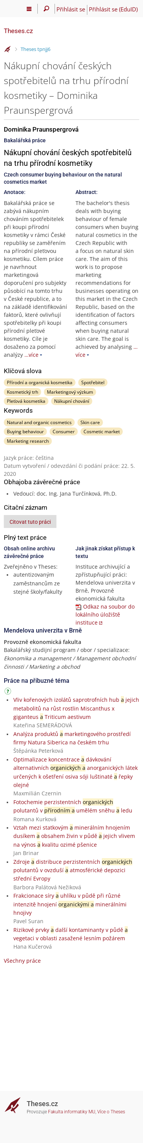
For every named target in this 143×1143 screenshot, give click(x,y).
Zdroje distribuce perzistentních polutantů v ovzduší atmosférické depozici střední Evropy (72, 870)
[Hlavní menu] (29, 9)
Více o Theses (111, 1111)
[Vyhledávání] (46, 9)
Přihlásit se (70, 9)
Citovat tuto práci (30, 522)
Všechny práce (22, 960)
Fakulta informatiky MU (71, 1111)
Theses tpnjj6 (35, 49)
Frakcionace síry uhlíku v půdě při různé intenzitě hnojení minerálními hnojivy (70, 904)
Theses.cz (18, 31)
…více (31, 354)
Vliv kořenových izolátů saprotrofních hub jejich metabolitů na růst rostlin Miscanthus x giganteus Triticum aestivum (76, 708)
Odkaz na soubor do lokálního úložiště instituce (105, 614)
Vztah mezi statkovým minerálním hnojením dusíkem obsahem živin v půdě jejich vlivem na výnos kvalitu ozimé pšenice (74, 836)
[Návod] (9, 692)
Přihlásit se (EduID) (113, 9)
